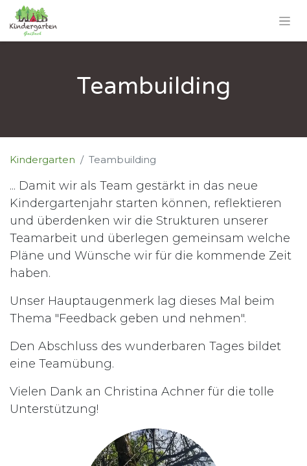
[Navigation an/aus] (284, 21)
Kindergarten (42, 159)
